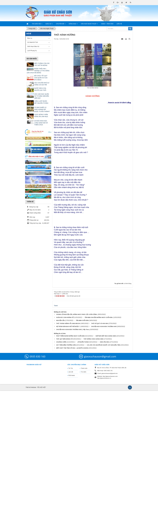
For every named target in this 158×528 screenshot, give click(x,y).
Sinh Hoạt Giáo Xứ (33, 46)
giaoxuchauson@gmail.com (100, 494)
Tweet (56, 443)
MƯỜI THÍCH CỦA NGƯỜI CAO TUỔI (40, 89)
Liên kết (70, 509)
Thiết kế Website (31, 525)
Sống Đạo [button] (73, 24)
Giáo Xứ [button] (49, 24)
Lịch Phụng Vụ (32, 50)
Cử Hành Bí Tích (32, 42)
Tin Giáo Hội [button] (37, 24)
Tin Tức (70, 506)
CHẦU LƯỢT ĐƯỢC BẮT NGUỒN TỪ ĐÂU (41, 102)
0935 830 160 (37, 494)
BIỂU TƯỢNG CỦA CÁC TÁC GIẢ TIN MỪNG (42, 64)
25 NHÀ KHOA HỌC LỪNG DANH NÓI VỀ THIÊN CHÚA (41, 123)
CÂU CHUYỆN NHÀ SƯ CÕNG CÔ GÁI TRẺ (41, 84)
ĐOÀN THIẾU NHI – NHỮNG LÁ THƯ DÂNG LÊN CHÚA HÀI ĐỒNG (38, 71)
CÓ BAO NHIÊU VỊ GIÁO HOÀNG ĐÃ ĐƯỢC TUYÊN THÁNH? (42, 109)
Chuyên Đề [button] (60, 24)
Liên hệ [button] (119, 24)
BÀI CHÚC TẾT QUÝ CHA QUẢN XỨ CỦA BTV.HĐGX (40, 78)
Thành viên (84, 506)
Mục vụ (29, 38)
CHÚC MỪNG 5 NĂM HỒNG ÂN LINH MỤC (41, 115)
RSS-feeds (71, 513)
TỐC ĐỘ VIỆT (41, 525)
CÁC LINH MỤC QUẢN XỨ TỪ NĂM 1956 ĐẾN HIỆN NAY (41, 96)
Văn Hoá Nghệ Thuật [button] (89, 24)
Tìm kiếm (83, 509)
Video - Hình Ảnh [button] (107, 24)
